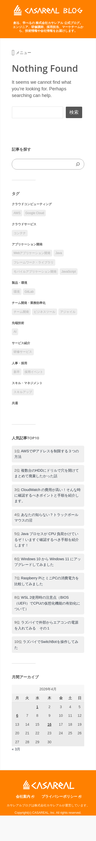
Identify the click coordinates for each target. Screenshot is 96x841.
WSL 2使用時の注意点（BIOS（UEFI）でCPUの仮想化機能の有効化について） (47, 603)
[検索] (78, 164)
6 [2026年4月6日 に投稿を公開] (17, 715)
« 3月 (16, 749)
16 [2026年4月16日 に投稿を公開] (49, 724)
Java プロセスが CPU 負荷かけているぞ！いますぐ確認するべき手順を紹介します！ (46, 539)
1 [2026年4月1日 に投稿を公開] (37, 707)
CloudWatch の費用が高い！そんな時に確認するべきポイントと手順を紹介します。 (47, 495)
